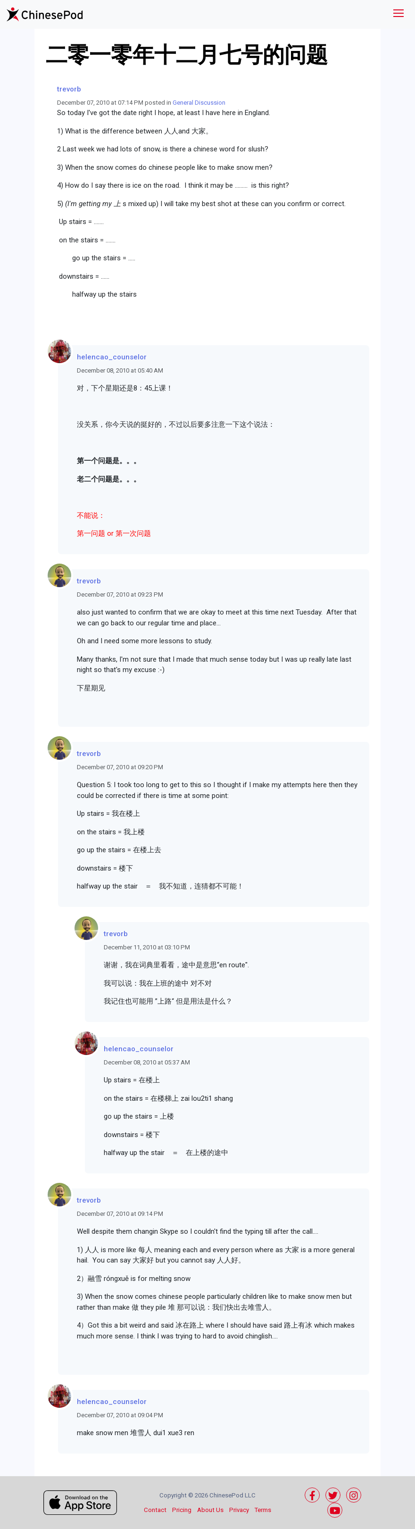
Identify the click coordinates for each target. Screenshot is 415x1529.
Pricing (181, 1509)
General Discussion (199, 102)
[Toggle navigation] (398, 14)
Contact (155, 1509)
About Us (210, 1509)
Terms (263, 1509)
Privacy (239, 1509)
